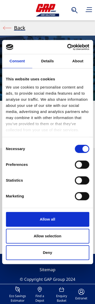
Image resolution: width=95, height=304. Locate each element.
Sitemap (47, 269)
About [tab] (77, 61)
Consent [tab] (17, 61)
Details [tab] (47, 61)
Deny (47, 252)
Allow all (47, 219)
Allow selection (47, 236)
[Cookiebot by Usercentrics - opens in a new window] (67, 47)
